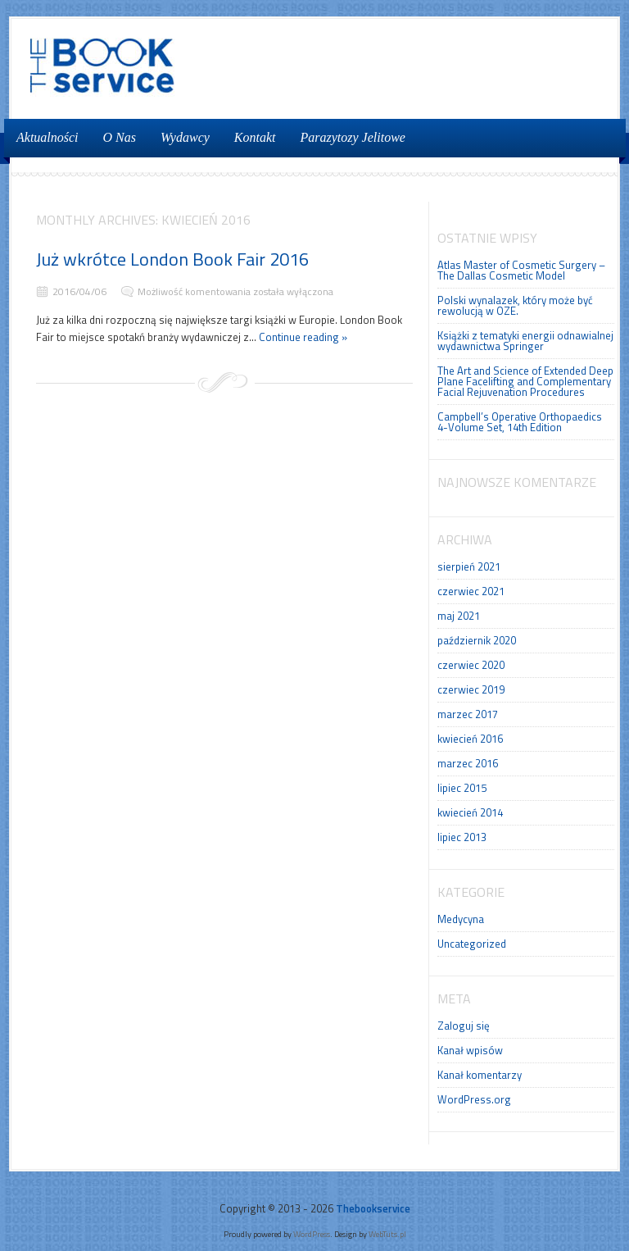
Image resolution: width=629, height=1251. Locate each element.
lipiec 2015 (461, 788)
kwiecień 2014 (470, 812)
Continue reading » (303, 337)
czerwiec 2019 (471, 689)
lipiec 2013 (461, 837)
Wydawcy (185, 137)
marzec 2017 (467, 714)
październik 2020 (476, 640)
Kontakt (255, 137)
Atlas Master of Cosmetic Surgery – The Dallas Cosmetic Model (521, 270)
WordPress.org (474, 1099)
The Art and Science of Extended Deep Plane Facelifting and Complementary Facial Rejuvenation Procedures (525, 381)
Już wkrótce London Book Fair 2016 (172, 259)
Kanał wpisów (470, 1050)
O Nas (119, 137)
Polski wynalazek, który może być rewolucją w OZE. (515, 305)
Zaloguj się (463, 1025)
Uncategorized (471, 943)
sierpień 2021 (468, 566)
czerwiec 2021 (471, 591)
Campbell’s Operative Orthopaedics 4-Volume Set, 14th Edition (519, 421)
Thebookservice (373, 1208)
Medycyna (460, 919)
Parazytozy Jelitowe (353, 137)
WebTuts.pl (387, 1233)
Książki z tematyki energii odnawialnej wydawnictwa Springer (525, 340)
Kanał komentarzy (479, 1075)
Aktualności (47, 137)
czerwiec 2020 (471, 665)
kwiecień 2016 (470, 738)
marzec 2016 (467, 763)
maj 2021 (458, 615)
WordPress (311, 1233)
